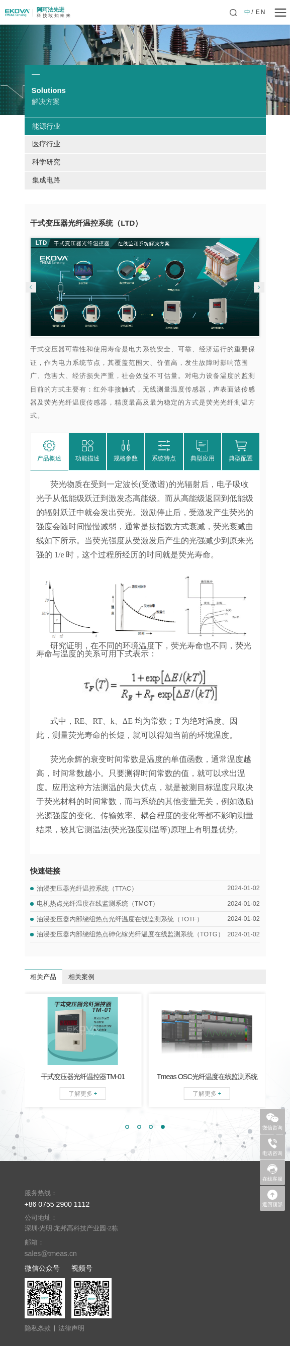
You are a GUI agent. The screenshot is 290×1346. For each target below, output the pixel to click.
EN (261, 12)
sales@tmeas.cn (51, 1253)
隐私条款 (38, 1328)
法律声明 (71, 1328)
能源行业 (46, 126)
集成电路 (46, 180)
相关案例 (81, 977)
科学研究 (46, 162)
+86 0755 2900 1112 (57, 1204)
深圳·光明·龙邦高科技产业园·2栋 (72, 1228)
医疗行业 (46, 144)
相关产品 (43, 977)
